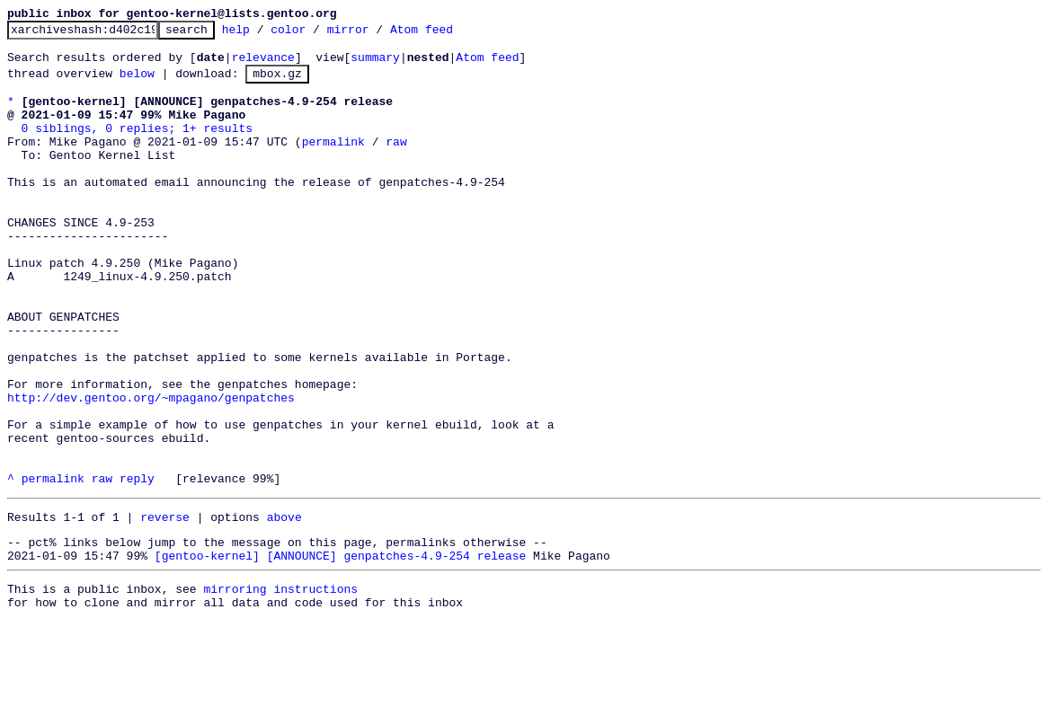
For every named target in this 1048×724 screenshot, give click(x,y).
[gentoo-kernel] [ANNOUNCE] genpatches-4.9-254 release (340, 652)
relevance (263, 65)
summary (375, 65)
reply (137, 567)
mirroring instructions (280, 688)
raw (396, 163)
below (137, 83)
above (284, 608)
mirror (376, 34)
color (315, 34)
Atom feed (449, 34)
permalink (333, 163)
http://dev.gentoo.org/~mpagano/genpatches (151, 470)
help (264, 34)
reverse (165, 608)
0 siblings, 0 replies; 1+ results (137, 146)
